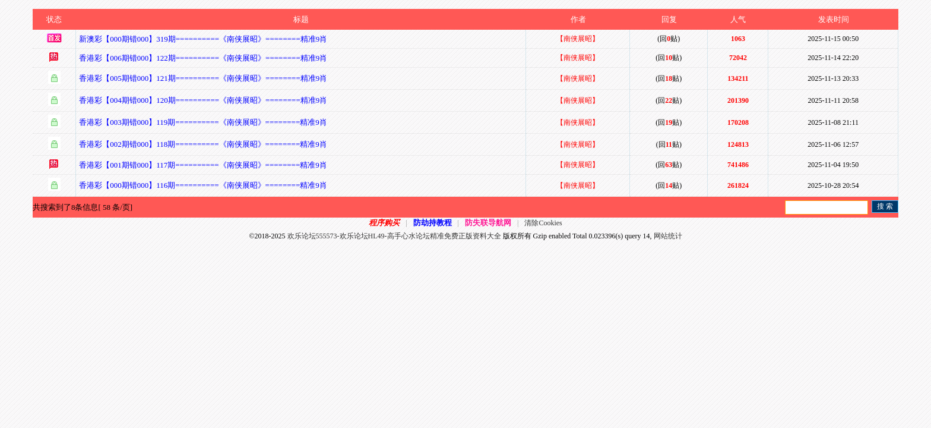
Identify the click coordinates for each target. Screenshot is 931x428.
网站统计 (668, 236)
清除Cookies (543, 223)
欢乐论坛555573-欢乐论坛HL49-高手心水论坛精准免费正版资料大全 (394, 236)
